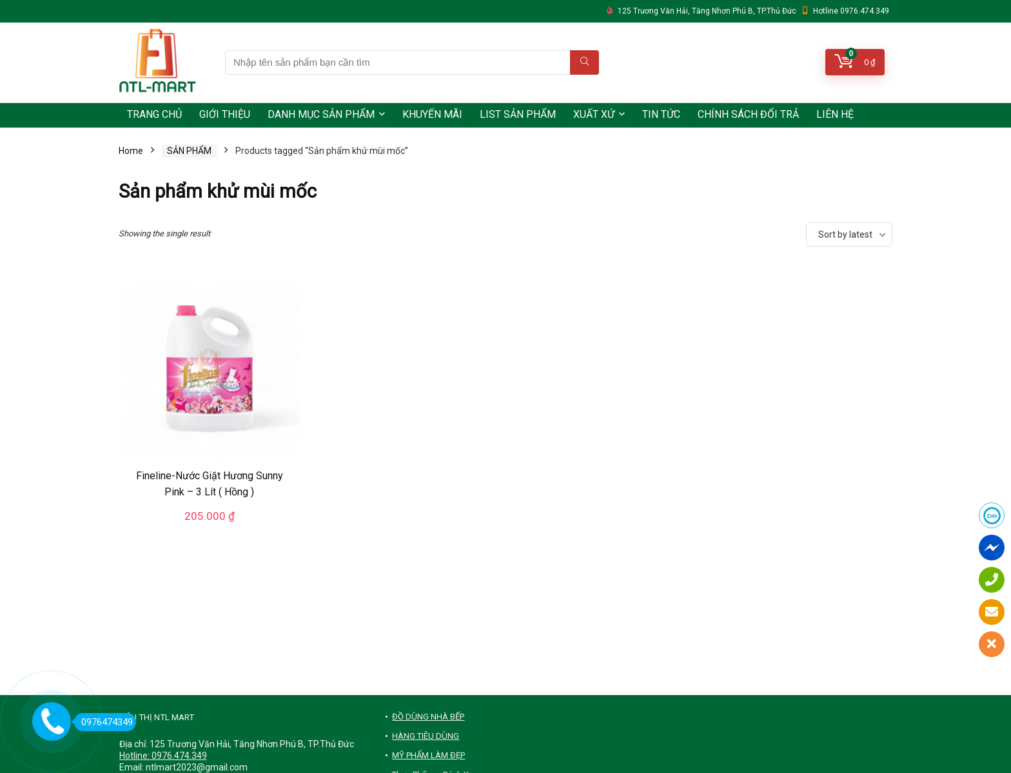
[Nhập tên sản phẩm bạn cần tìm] (584, 62)
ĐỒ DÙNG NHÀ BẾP (428, 716)
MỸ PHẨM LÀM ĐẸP (428, 755)
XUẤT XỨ (593, 114)
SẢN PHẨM (189, 151)
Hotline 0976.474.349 (851, 10)
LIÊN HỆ (835, 114)
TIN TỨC (661, 114)
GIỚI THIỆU (224, 114)
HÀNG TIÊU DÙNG (425, 736)
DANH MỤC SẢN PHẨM (321, 114)
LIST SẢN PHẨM (518, 114)
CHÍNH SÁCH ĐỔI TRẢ (748, 114)
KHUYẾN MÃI (432, 114)
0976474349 (103, 722)
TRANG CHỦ (154, 114)
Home (131, 151)
